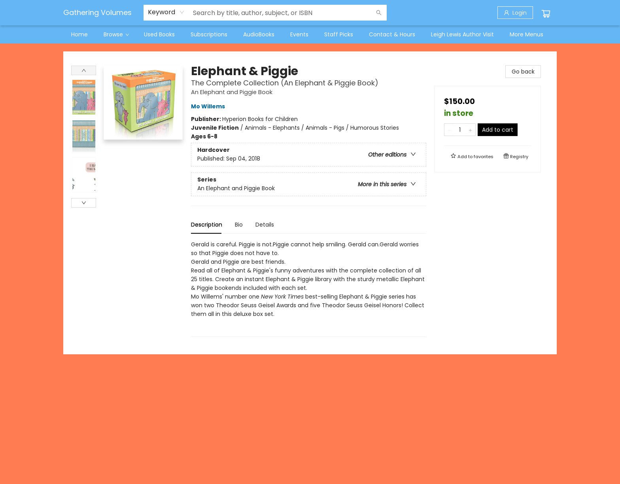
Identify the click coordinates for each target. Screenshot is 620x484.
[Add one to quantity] (470, 129)
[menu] (310, 34)
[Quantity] (459, 129)
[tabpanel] (308, 288)
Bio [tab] (239, 225)
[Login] (515, 12)
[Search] (379, 13)
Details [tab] (264, 225)
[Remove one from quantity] (449, 129)
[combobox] (166, 12)
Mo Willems (209, 106)
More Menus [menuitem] (526, 34)
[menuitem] (79, 34)
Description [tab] (206, 225)
